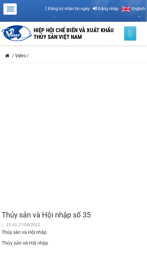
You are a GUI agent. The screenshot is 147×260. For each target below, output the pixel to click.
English (133, 8)
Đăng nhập (105, 8)
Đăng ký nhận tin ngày (67, 8)
